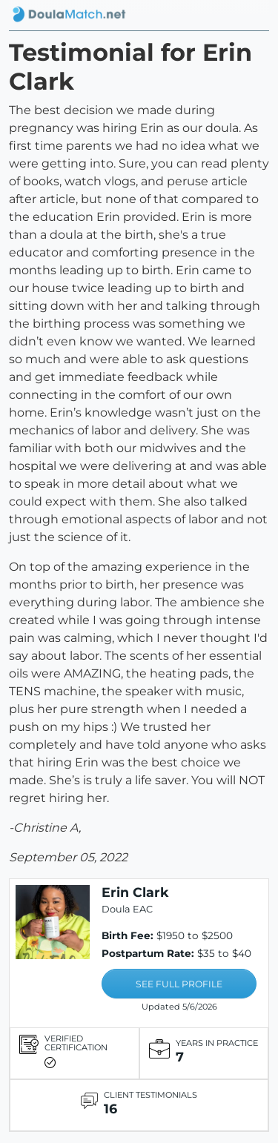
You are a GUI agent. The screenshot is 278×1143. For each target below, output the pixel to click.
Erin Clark (135, 892)
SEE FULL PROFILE (179, 984)
